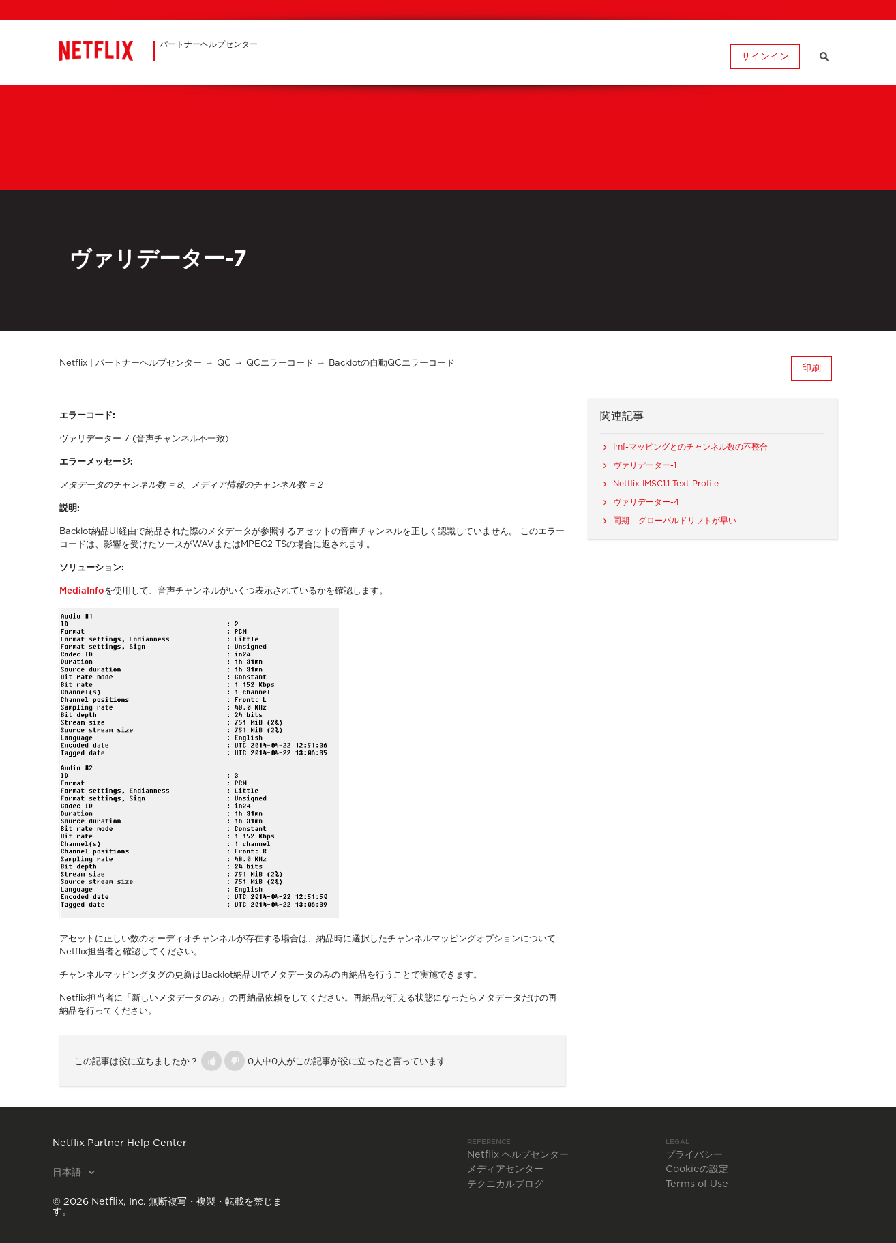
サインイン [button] (765, 56)
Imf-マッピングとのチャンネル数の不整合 (690, 447)
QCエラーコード (280, 363)
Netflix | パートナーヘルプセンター (130, 363)
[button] (211, 1061)
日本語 (68, 1173)
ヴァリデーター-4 (646, 502)
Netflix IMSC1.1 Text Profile (666, 484)
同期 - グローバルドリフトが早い (674, 520)
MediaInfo (81, 591)
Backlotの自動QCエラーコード (392, 363)
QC (224, 363)
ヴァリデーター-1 (644, 465)
